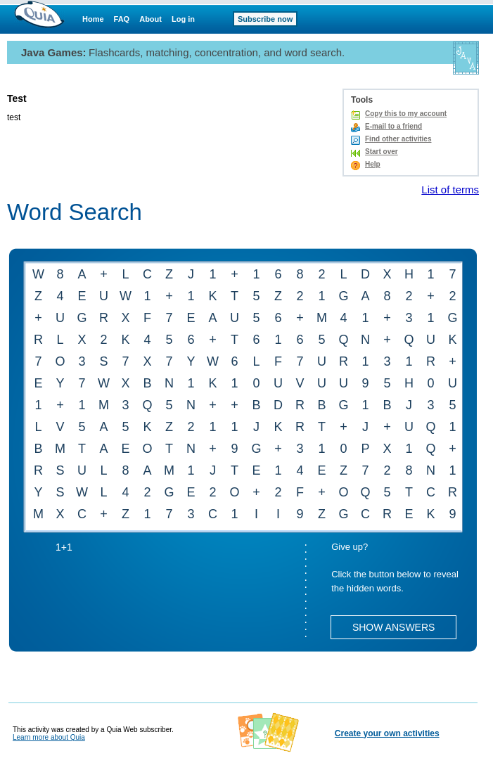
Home (93, 19)
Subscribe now (265, 19)
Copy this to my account (406, 113)
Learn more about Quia (49, 737)
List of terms (450, 189)
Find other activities (398, 139)
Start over (381, 151)
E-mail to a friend (393, 126)
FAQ (122, 19)
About (150, 19)
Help (372, 164)
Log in (183, 19)
